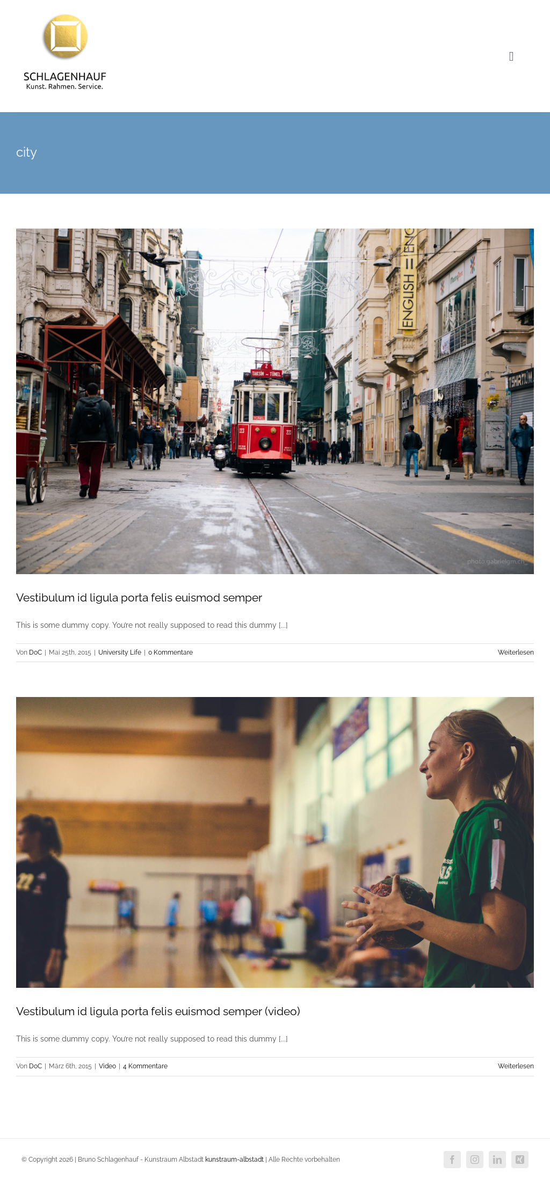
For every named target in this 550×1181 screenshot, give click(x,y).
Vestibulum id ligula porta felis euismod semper (139, 597)
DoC (35, 652)
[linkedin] (497, 1159)
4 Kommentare (145, 1066)
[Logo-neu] (64, 12)
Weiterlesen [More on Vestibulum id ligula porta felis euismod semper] (516, 652)
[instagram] (474, 1159)
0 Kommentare (170, 652)
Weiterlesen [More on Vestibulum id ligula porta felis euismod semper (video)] (516, 1066)
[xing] (520, 1159)
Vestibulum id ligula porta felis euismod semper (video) (158, 1011)
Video (107, 1066)
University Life (119, 652)
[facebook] (452, 1159)
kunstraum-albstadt (234, 1159)
